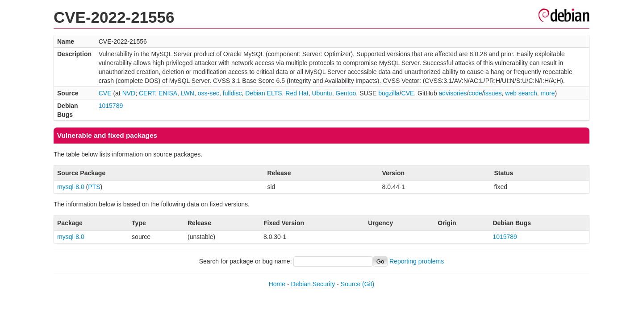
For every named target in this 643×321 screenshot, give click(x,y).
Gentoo (345, 93)
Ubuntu (322, 93)
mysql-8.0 (70, 186)
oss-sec (208, 93)
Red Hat (296, 93)
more (548, 93)
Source (350, 284)
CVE (105, 93)
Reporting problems (416, 261)
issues (493, 93)
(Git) (368, 284)
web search (521, 93)
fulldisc (232, 93)
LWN (187, 93)
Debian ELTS (263, 93)
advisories (453, 93)
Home (277, 284)
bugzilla (388, 93)
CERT (147, 93)
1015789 (111, 105)
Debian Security (313, 284)
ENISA (168, 93)
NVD (129, 93)
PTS (94, 186)
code (475, 93)
